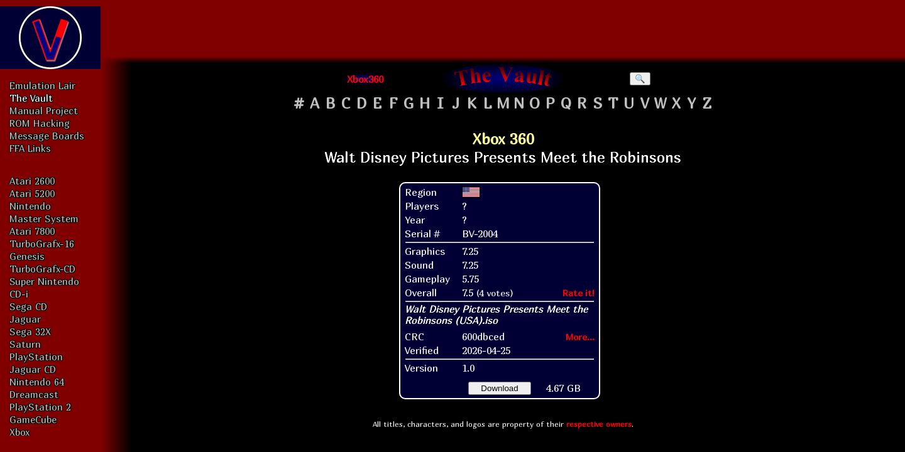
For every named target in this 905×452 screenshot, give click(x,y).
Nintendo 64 (36, 381)
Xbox (19, 432)
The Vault (31, 98)
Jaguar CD (32, 369)
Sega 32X (30, 331)
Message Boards (46, 135)
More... (580, 336)
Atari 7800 (32, 231)
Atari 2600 (32, 180)
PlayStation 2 (40, 406)
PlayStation (36, 356)
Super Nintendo (44, 281)
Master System (44, 218)
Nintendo (30, 206)
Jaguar (25, 319)
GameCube (33, 419)
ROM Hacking (39, 123)
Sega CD (28, 306)
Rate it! (578, 293)
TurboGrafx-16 (41, 243)
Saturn (25, 344)
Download (499, 388)
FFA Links (30, 148)
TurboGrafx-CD (42, 268)
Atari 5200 (32, 193)
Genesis (27, 256)
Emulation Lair (42, 85)
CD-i (18, 293)
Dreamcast (33, 394)
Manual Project (43, 110)
